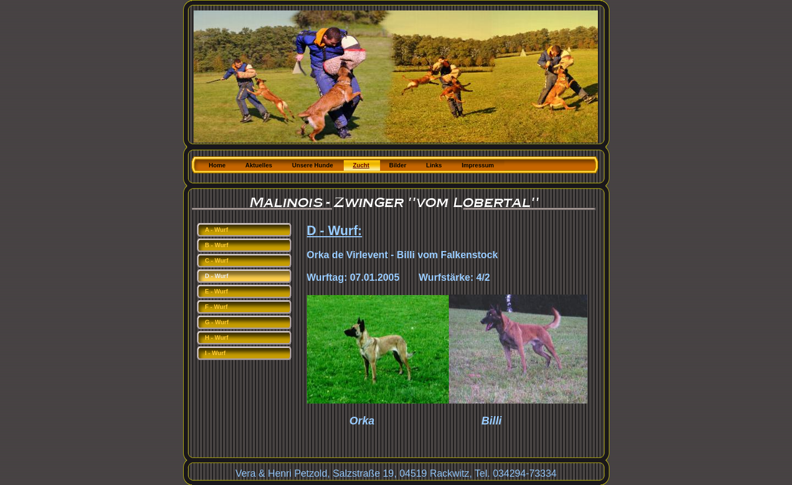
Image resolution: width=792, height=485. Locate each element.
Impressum (477, 165)
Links (434, 165)
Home (217, 165)
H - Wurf (217, 337)
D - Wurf (217, 276)
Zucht (361, 165)
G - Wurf (217, 322)
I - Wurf (215, 353)
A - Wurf (216, 229)
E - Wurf (216, 291)
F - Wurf (216, 306)
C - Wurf (217, 260)
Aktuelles (258, 165)
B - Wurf (217, 245)
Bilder (397, 165)
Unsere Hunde (312, 165)
